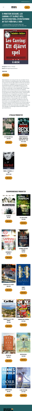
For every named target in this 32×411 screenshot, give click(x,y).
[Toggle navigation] (3, 7)
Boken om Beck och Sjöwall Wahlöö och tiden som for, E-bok (23, 138)
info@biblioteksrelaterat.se (25, 1)
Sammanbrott (9, 252)
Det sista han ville (8, 137)
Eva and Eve (8, 355)
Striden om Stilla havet (8, 284)
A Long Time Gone (23, 390)
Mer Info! (6, 75)
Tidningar (13, 66)
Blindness (8, 216)
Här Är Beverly (23, 354)
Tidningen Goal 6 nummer (23, 319)
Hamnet (23, 287)
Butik (27, 7)
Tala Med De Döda (23, 217)
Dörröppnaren (8, 390)
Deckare (9, 66)
